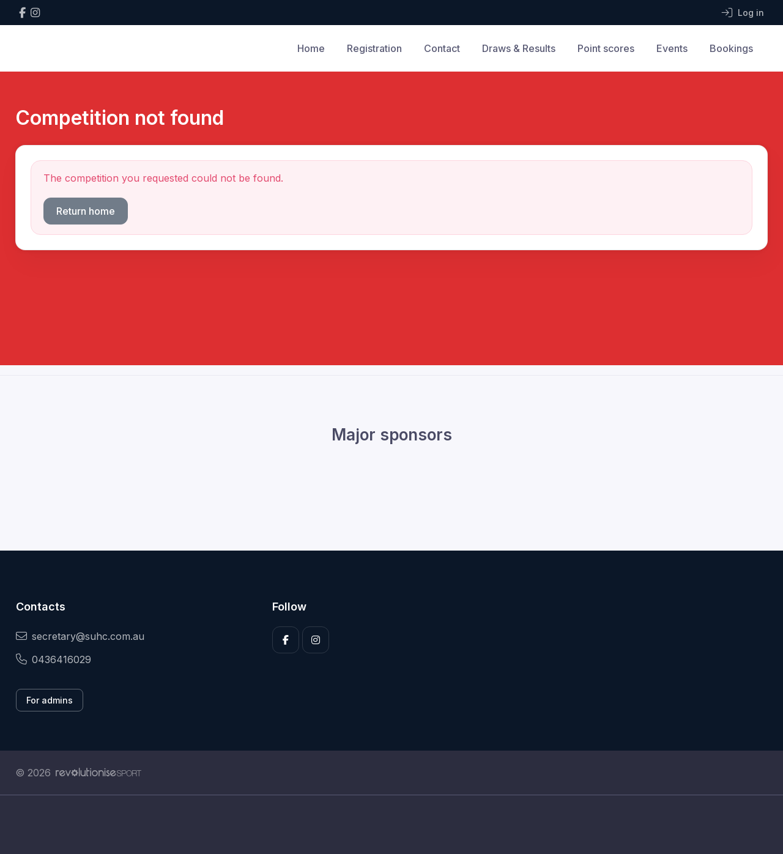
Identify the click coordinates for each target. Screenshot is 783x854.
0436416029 (53, 659)
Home (311, 48)
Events (672, 48)
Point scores (605, 48)
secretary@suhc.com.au (80, 636)
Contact (442, 48)
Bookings (731, 48)
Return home (85, 211)
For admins (49, 700)
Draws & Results (518, 48)
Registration (374, 48)
